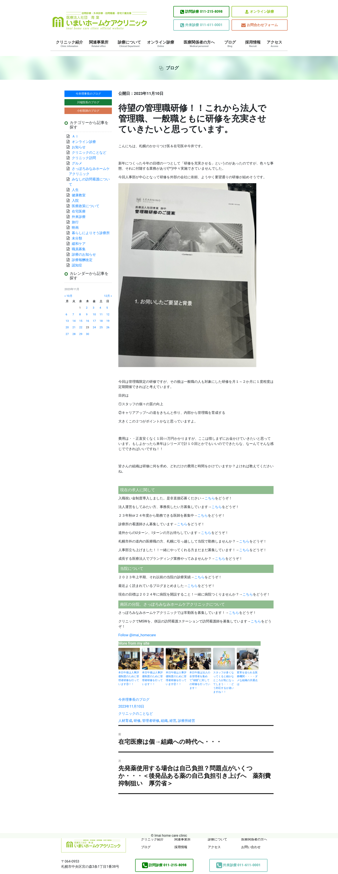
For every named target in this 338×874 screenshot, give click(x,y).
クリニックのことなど (135, 713)
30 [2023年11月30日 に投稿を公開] (87, 334)
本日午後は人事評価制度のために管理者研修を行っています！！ (152, 678)
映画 (75, 227)
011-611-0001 (201, 25)
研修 (137, 721)
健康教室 (79, 195)
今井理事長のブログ (133, 699)
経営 (172, 721)
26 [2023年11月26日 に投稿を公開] (107, 327)
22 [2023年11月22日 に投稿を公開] (80, 327)
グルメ (77, 163)
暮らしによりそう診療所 (91, 233)
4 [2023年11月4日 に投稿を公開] (100, 307)
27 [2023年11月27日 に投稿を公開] (67, 334)
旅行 (75, 222)
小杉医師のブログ (88, 110)
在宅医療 (79, 211)
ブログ (230, 43)
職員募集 (79, 249)
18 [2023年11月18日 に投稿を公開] (101, 320)
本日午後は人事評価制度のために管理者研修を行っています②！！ (176, 678)
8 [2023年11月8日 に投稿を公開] (80, 314)
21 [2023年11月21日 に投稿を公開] (73, 327)
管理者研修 (150, 721)
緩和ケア (80, 244)
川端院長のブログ (88, 102)
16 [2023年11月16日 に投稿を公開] (87, 320)
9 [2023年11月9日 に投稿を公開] (87, 314)
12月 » (108, 295)
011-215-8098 (201, 11)
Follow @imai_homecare (137, 635)
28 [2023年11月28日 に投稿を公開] (73, 334)
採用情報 (253, 43)
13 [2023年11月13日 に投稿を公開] (67, 320)
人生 (75, 190)
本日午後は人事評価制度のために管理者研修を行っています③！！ (128, 678)
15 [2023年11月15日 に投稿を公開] (80, 320)
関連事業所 (98, 43)
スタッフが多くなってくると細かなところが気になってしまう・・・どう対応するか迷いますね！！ (223, 682)
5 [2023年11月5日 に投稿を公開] (107, 307)
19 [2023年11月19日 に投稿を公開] (107, 320)
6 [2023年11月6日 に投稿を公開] (66, 314)
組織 (164, 721)
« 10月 (68, 295)
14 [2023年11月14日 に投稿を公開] (73, 320)
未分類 (77, 238)
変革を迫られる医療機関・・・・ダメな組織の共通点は (247, 678)
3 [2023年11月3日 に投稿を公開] (93, 307)
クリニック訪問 (84, 158)
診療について (129, 43)
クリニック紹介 (69, 43)
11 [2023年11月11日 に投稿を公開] (101, 314)
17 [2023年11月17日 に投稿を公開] (94, 320)
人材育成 (125, 721)
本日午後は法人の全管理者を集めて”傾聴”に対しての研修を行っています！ (199, 680)
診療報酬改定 (82, 260)
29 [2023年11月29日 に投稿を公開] (80, 334)
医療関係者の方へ (199, 43)
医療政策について (85, 206)
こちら (210, 498)
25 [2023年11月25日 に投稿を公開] (101, 327)
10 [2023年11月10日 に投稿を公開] (94, 314)
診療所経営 (186, 721)
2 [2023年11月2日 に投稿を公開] (87, 307)
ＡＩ (75, 136)
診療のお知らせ (84, 254)
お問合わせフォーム (259, 25)
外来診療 (79, 217)
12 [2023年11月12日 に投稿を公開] (107, 314)
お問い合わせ (251, 847)
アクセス (274, 43)
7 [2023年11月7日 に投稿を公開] (73, 314)
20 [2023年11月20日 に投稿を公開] (67, 327)
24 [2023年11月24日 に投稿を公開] (94, 327)
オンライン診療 (259, 11)
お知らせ (79, 147)
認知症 (77, 265)
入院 (75, 201)
